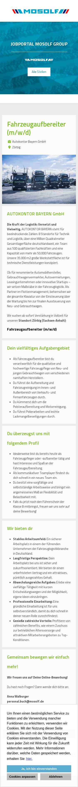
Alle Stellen (39, 72)
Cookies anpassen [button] (22, 776)
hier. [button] (29, 758)
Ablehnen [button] (56, 776)
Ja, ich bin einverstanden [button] (39, 768)
